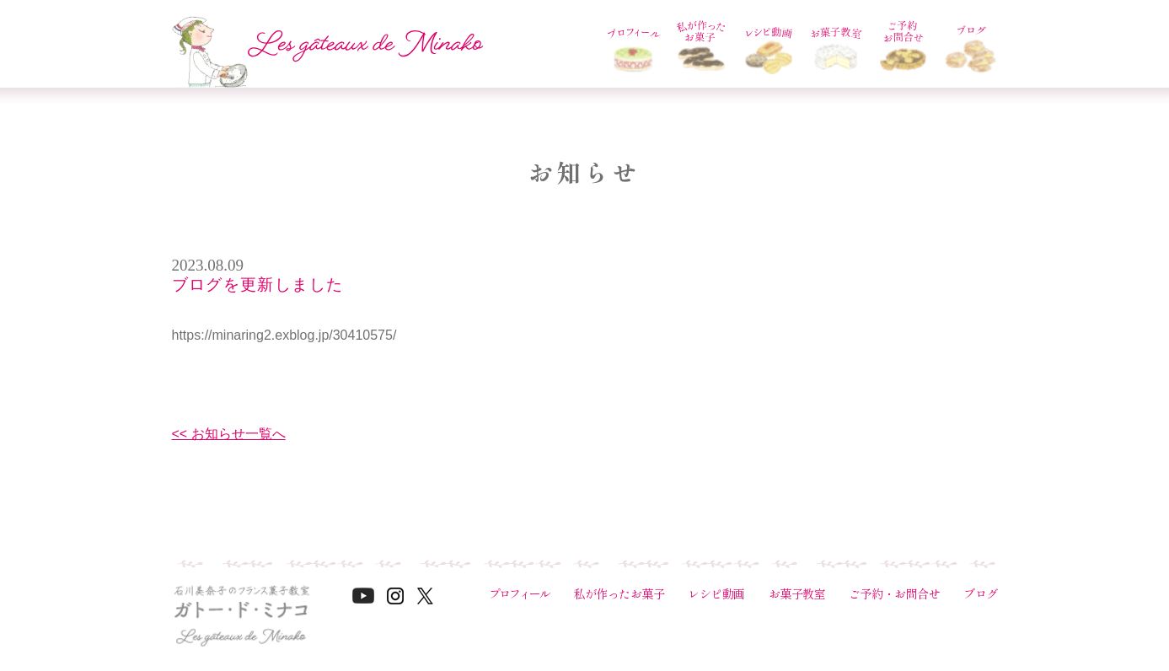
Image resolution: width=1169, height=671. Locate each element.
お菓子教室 (797, 593)
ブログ (980, 593)
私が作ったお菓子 (618, 593)
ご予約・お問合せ (894, 593)
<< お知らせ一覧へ (229, 434)
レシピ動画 (716, 593)
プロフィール (519, 593)
